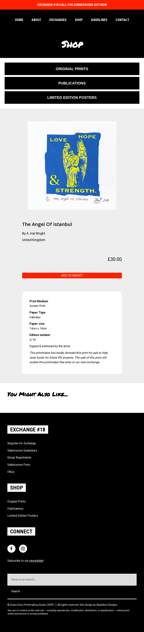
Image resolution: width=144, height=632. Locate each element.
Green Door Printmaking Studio (28, 604)
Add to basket (72, 275)
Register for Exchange (21, 443)
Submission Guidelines (22, 450)
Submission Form (18, 464)
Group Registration (19, 457)
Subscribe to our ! (25, 560)
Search (15, 591)
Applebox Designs (106, 604)
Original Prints (16, 501)
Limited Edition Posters (22, 515)
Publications (15, 508)
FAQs (10, 472)
